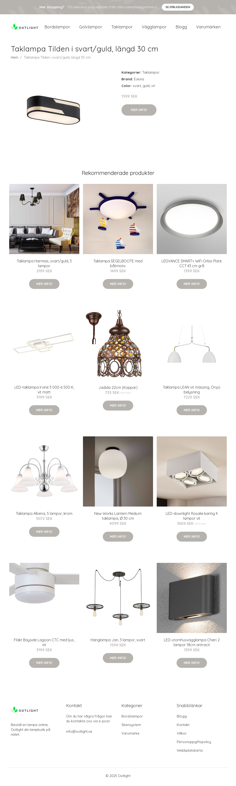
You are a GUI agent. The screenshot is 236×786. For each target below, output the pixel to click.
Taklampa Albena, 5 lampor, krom (44, 516)
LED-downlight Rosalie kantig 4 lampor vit (192, 518)
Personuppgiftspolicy (194, 744)
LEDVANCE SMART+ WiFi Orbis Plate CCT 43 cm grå (192, 265)
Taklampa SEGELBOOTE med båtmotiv (117, 265)
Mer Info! (139, 112)
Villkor (182, 735)
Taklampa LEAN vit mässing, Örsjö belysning (191, 392)
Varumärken (208, 28)
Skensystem (131, 727)
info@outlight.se (79, 734)
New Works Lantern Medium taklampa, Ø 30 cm (118, 518)
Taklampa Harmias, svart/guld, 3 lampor (44, 265)
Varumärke (130, 735)
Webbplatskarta (190, 752)
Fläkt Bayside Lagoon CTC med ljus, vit (44, 644)
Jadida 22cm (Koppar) (118, 389)
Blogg (181, 28)
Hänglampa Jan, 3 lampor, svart (118, 642)
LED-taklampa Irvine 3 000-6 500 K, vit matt (44, 392)
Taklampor (122, 28)
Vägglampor (154, 28)
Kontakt (183, 727)
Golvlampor (90, 28)
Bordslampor (57, 28)
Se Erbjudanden (177, 7)
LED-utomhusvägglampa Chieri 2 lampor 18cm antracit (192, 644)
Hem (14, 59)
